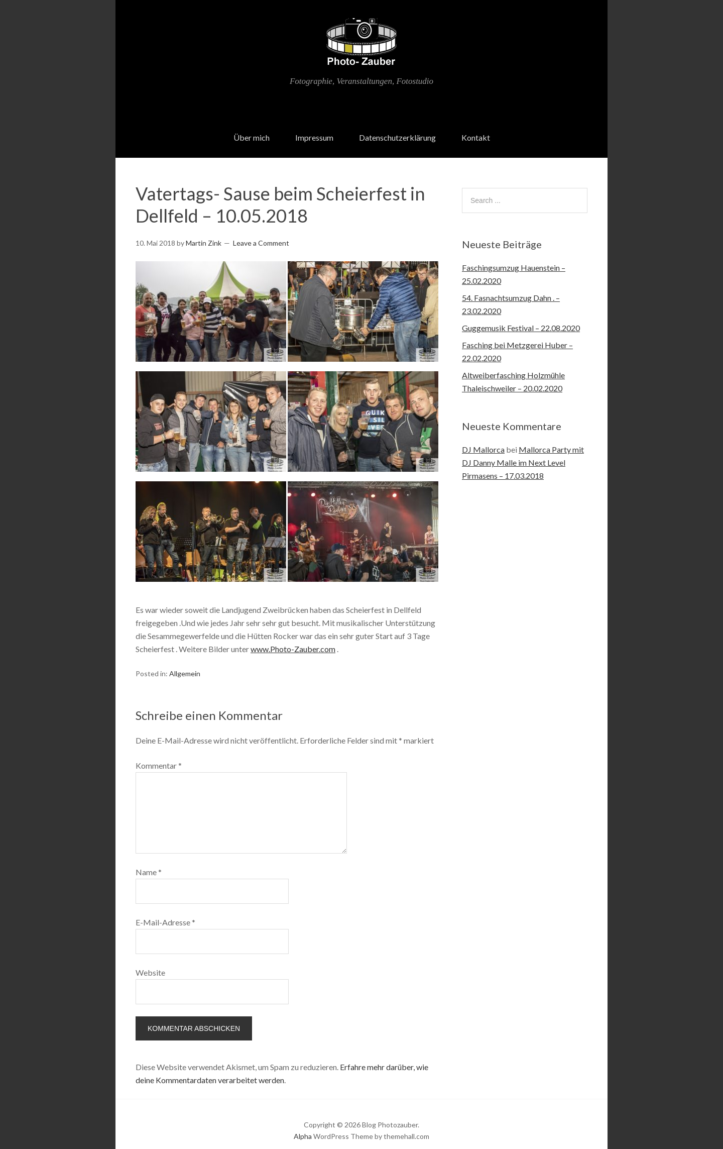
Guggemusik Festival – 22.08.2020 (521, 315)
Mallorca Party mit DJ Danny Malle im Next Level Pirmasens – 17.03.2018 (523, 449)
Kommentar (159, 752)
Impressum (314, 124)
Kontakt (475, 124)
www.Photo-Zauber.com (293, 636)
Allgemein (184, 660)
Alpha (303, 1122)
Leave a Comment (261, 230)
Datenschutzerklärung (397, 124)
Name (149, 858)
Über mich (251, 124)
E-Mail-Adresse (165, 908)
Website (150, 959)
